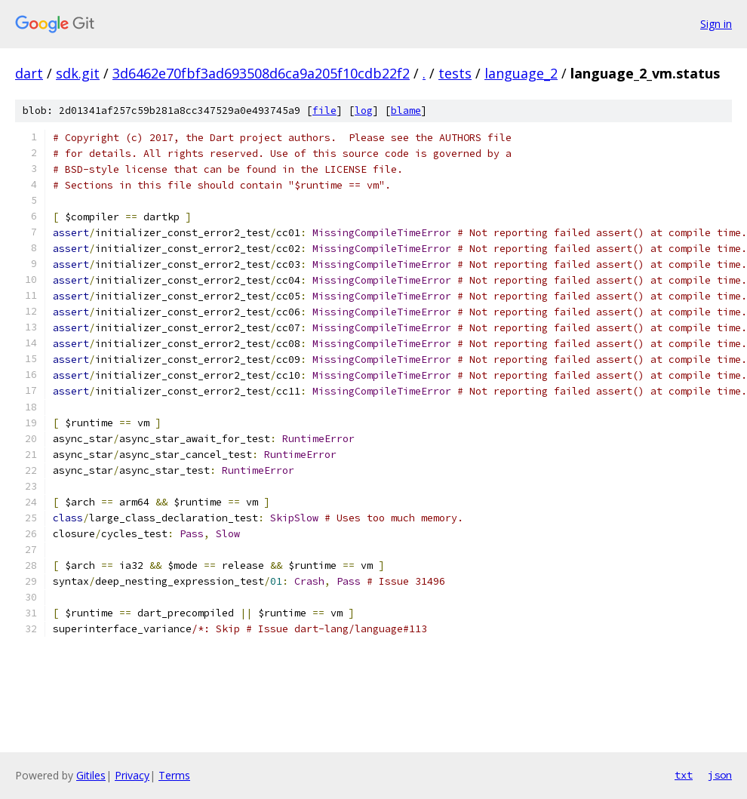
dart (29, 73)
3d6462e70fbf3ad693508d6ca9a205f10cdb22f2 (261, 73)
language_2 (521, 73)
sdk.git (78, 73)
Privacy (132, 775)
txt (684, 775)
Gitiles (91, 775)
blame (406, 110)
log (364, 110)
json (720, 775)
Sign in (716, 24)
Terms (174, 775)
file (324, 110)
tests (455, 73)
